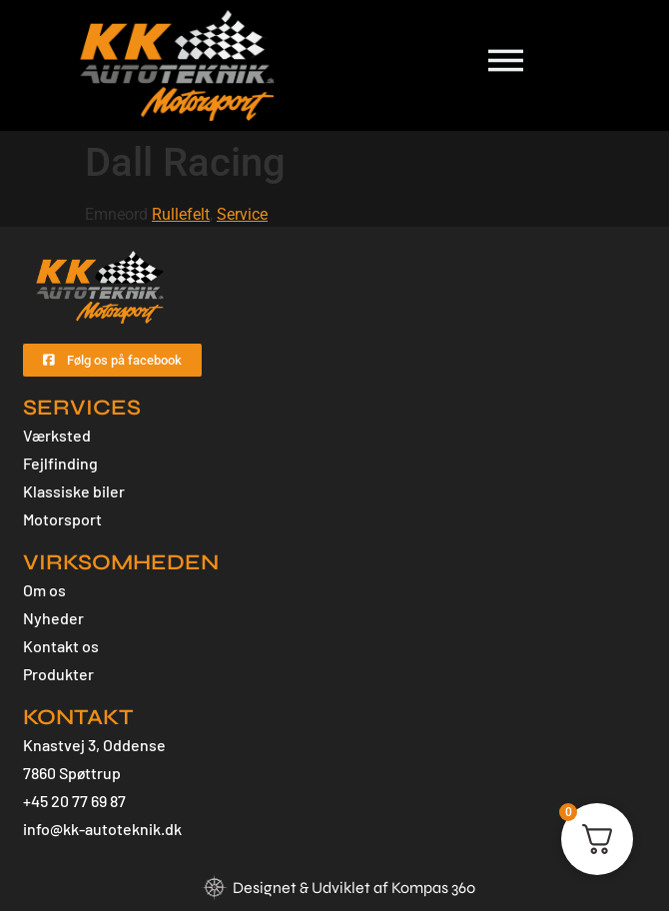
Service (242, 214)
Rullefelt (181, 214)
